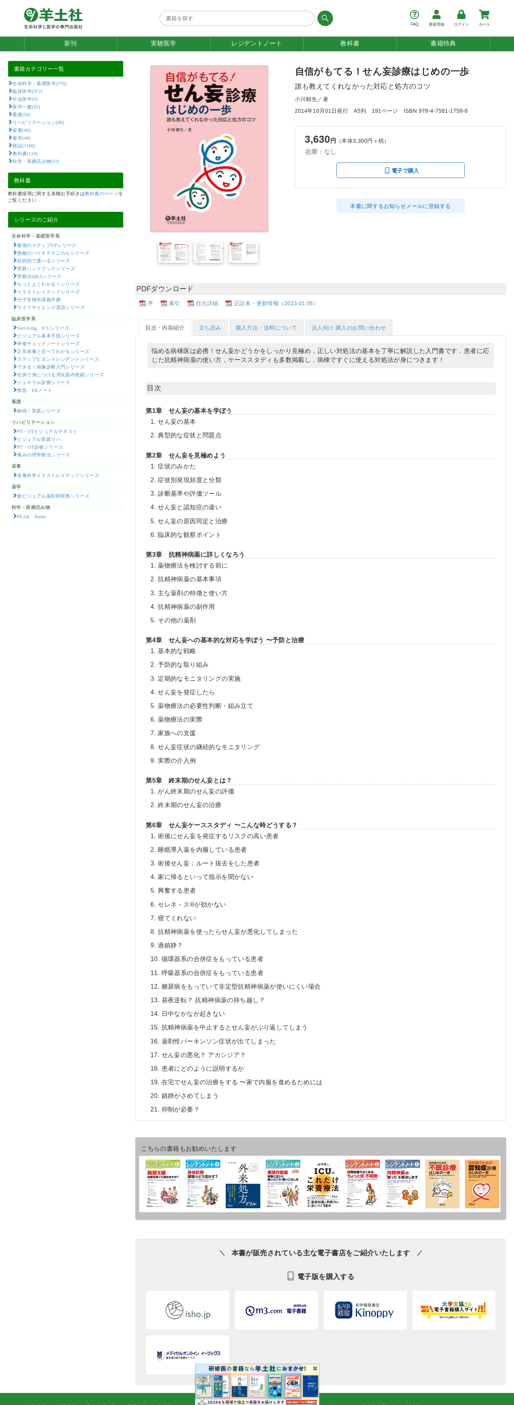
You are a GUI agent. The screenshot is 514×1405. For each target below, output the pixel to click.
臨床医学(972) (27, 91)
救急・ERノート (34, 390)
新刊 (70, 43)
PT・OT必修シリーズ (40, 446)
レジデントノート (256, 43)
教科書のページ (101, 193)
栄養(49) (21, 130)
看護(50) (21, 114)
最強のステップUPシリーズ (46, 245)
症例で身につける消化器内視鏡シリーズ (60, 374)
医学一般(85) (26, 106)
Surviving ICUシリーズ (43, 327)
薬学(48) (21, 137)
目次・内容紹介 (165, 328)
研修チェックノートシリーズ (48, 343)
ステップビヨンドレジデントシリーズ (58, 358)
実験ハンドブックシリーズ (46, 268)
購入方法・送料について (266, 328)
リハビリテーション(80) (38, 122)
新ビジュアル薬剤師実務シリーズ (53, 495)
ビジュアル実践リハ (39, 439)
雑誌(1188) (23, 145)
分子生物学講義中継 (39, 299)
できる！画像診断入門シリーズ (51, 366)
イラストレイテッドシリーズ (48, 291)
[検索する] (324, 18)
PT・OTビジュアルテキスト (47, 431)
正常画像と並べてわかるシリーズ (53, 351)
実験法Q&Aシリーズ (39, 276)
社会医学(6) (25, 98)
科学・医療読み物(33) (35, 161)
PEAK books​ (31, 516)
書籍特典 (443, 43)
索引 (174, 303)
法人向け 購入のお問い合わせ (349, 328)
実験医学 (163, 43)
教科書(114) (25, 153)
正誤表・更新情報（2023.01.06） (276, 303)
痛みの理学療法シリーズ (43, 454)
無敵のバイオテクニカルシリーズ (53, 252)
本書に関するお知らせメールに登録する (400, 206)
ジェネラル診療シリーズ (43, 382)
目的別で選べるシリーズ (43, 260)
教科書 (349, 43)
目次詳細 (207, 303)
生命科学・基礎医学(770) (39, 83)
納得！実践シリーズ (39, 410)
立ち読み (210, 328)
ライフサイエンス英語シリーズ (51, 307)
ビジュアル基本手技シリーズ (48, 335)
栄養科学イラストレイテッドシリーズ (58, 475)
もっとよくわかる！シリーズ (48, 283)
